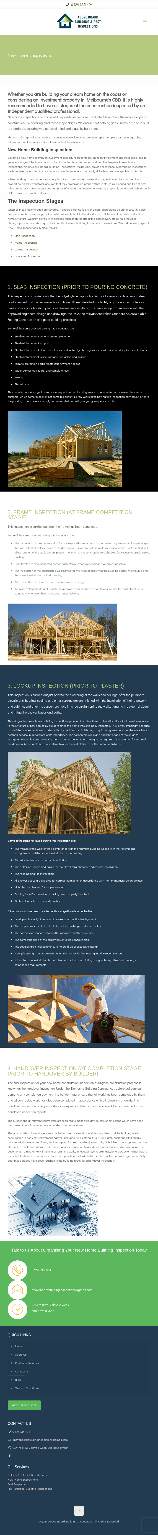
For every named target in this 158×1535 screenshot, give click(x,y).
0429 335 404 (79, 4)
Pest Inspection (18, 1484)
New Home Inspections (23, 1479)
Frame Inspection (26, 242)
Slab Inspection (25, 235)
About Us (21, 1354)
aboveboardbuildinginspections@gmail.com (38, 1439)
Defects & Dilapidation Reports (27, 1475)
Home (19, 1346)
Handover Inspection (28, 256)
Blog (18, 1380)
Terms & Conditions (27, 1388)
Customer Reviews (27, 1363)
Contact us (21, 1371)
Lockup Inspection (26, 249)
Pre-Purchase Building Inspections (30, 1488)
